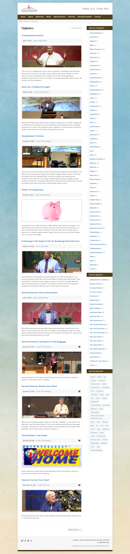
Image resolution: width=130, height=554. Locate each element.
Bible (91, 45)
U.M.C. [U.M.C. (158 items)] (93, 447)
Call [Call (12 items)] (104, 377)
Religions (93, 208)
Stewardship (94, 232)
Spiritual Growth (96, 228)
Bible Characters (96, 49)
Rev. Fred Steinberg (42, 92)
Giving (92, 118)
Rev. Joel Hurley (95, 341)
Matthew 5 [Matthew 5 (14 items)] (106, 429)
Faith (92, 98)
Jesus (92, 143)
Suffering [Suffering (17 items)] (104, 443)
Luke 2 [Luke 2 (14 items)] (93, 429)
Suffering (93, 236)
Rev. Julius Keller (43, 246)
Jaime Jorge (94, 300)
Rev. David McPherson (98, 324)
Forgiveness (34, 21)
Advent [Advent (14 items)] (93, 377)
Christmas (93, 57)
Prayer (92, 195)
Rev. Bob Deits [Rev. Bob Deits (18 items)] (95, 440)
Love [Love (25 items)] (106, 425)
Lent (91, 155)
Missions (93, 167)
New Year (93, 175)
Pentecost (93, 191)
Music (49, 17)
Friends (92, 110)
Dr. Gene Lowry (95, 292)
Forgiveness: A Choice (32, 136)
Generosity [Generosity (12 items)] (106, 405)
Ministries (40, 17)
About (30, 17)
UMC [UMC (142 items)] (98, 447)
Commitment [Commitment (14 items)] (95, 387)
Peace (92, 187)
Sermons (71, 17)
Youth (92, 269)
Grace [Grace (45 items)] (93, 422)
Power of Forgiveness (32, 189)
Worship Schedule (85, 17)
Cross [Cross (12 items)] (92, 391)
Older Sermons (74, 529)
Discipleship (94, 82)
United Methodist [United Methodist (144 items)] (96, 450)
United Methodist (96, 252)
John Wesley (94, 147)
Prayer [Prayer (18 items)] (93, 436)
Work (92, 261)
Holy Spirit (93, 135)
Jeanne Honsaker (96, 304)
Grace (92, 130)
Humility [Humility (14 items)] (105, 422)
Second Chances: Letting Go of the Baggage (44, 341)
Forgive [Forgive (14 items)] (104, 398)
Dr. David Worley (96, 288)
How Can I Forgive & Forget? (36, 86)
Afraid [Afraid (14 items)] (99, 377)
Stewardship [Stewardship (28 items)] (95, 443)
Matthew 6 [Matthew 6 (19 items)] (94, 433)
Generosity (94, 114)
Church (92, 61)
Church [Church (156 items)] (104, 384)
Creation (93, 74)
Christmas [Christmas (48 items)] (101, 380)
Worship (93, 265)
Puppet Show (94, 200)
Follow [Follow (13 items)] (98, 398)
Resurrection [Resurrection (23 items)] (101, 436)
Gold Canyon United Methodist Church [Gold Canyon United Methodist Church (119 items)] (97, 417)
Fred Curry (93, 296)
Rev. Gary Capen (95, 337)
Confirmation (95, 70)
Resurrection (94, 212)
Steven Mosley (95, 353)
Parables (93, 183)
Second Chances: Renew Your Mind (39, 386)
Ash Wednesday (95, 33)
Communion (94, 65)
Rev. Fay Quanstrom (97, 328)
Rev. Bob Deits (45, 485)
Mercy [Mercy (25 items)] (102, 433)
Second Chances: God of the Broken (40, 292)
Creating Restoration (33, 35)
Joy (91, 151)
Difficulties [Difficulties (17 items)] (94, 395)
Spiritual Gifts (95, 224)
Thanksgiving (95, 248)
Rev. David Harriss (41, 41)
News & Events (59, 17)
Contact (98, 17)
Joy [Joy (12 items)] (97, 425)
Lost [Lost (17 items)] (101, 425)
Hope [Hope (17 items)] (98, 422)
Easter (92, 86)
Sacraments (94, 216)
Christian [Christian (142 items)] (93, 380)
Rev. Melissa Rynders (97, 349)
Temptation (94, 240)
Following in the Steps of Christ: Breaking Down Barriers (51, 241)
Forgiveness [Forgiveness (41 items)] (95, 402)
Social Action (94, 220)
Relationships (95, 204)
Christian (93, 53)
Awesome (93, 37)
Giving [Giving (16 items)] (101, 409)
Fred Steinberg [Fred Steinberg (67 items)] (95, 405)
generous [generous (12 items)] (94, 409)
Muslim (92, 171)
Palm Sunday (94, 179)
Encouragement (96, 90)
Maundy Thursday (96, 159)
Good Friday (94, 126)
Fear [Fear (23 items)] (92, 398)
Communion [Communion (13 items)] (105, 387)
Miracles (93, 163)
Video (79, 347)
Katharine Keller (95, 312)
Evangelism (94, 94)
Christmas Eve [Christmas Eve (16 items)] (95, 384)
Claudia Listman (95, 284)
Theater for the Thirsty (98, 361)
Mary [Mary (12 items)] (98, 429)
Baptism (93, 41)
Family (92, 102)
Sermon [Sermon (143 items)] (105, 440)
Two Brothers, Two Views (34, 435)
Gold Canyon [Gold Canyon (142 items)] (95, 412)
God (91, 122)
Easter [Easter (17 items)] (102, 395)
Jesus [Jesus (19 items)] (92, 425)
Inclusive (93, 139)
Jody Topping (95, 308)
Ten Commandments (97, 244)
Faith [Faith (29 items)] (107, 395)
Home (23, 17)
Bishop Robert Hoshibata (99, 280)
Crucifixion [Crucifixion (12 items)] (99, 391)
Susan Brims (94, 357)
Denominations (95, 78)
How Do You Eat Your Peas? (35, 480)
